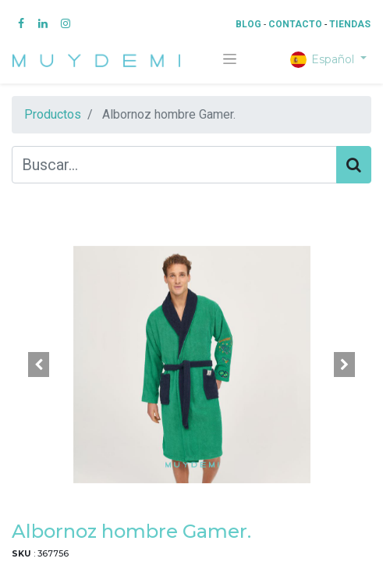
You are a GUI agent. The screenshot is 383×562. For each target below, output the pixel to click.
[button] (39, 364)
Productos (52, 114)
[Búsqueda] (353, 164)
